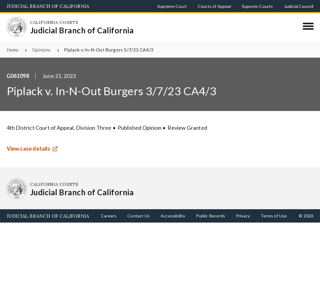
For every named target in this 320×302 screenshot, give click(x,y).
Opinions (41, 49)
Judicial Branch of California (48, 6)
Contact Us (138, 215)
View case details (29, 148)
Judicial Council (299, 6)
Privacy (243, 215)
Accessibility (173, 215)
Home (13, 49)
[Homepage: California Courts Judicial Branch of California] (17, 27)
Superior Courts (257, 6)
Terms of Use (274, 215)
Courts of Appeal (214, 6)
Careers (108, 215)
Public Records (210, 215)
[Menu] (308, 26)
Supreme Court (172, 6)
